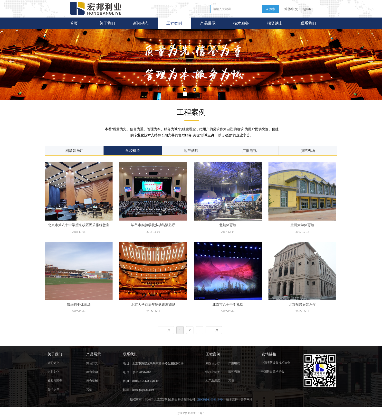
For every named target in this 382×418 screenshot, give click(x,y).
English (305, 9)
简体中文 (291, 9)
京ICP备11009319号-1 (211, 399)
